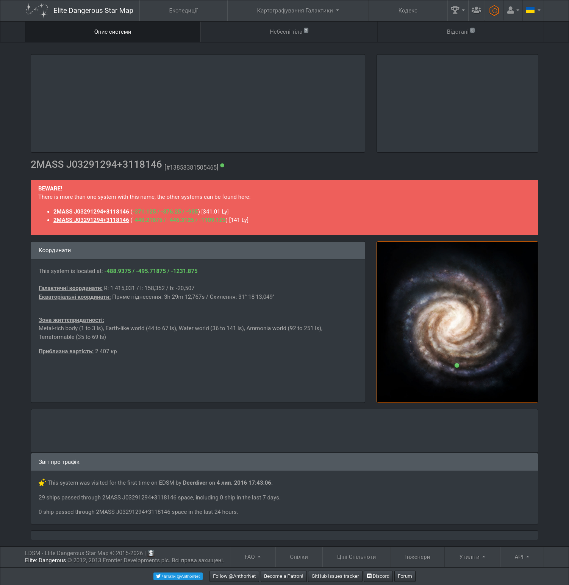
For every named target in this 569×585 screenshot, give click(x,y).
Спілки (299, 557)
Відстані (461, 31)
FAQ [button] (250, 557)
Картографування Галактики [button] (296, 10)
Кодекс (408, 10)
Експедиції (183, 10)
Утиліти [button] (470, 557)
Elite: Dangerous (45, 560)
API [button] (520, 557)
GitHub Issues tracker (335, 576)
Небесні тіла (289, 31)
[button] (458, 10)
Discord (378, 576)
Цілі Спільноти (356, 557)
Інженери (417, 557)
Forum (405, 576)
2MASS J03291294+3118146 (91, 211)
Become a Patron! (283, 576)
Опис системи (112, 31)
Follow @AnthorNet (234, 576)
